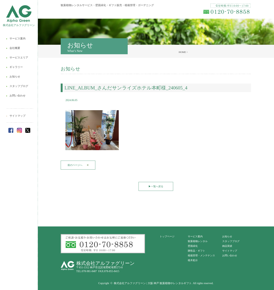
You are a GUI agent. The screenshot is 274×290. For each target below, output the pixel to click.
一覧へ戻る (155, 186)
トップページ (167, 236)
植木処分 (193, 260)
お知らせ (13, 76)
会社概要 (13, 48)
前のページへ (78, 165)
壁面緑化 (193, 246)
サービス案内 (15, 38)
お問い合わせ (15, 95)
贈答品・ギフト (196, 250)
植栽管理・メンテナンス (201, 255)
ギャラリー (14, 67)
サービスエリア (17, 57)
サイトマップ (15, 115)
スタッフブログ (17, 86)
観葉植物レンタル (198, 241)
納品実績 (227, 246)
